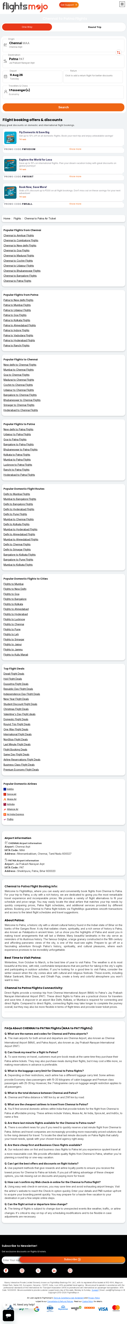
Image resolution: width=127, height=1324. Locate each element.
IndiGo (9, 789)
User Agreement (77, 1298)
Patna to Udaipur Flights (17, 310)
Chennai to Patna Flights (17, 280)
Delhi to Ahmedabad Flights (19, 534)
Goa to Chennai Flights (17, 374)
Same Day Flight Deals (16, 754)
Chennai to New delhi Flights (20, 245)
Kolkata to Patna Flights (17, 454)
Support (95, 1290)
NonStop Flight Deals (16, 739)
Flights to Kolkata (13, 604)
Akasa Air (10, 799)
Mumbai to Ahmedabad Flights (21, 539)
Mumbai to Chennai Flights (19, 369)
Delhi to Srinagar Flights (17, 549)
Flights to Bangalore (15, 598)
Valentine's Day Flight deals (19, 714)
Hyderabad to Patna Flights (19, 474)
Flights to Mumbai (14, 583)
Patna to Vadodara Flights (18, 335)
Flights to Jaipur (13, 644)
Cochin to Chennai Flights (18, 384)
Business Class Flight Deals (19, 764)
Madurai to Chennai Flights (19, 379)
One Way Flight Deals (16, 729)
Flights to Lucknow (14, 619)
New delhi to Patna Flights (18, 429)
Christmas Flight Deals (16, 708)
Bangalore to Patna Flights (19, 444)
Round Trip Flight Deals (17, 724)
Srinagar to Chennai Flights (19, 404)
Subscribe (72, 1259)
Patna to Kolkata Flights (17, 320)
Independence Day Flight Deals (22, 693)
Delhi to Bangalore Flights (18, 504)
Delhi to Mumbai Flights (17, 494)
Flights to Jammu (13, 649)
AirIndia (9, 804)
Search (63, 107)
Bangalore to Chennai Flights (20, 394)
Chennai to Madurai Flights (19, 255)
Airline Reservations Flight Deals (22, 759)
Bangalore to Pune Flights (18, 559)
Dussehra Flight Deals (16, 683)
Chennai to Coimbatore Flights (21, 240)
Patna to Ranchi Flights (17, 345)
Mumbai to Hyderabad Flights (20, 529)
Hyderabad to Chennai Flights (21, 410)
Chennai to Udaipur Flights (19, 265)
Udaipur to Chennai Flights (19, 389)
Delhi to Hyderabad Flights (19, 509)
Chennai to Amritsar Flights (19, 235)
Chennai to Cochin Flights (18, 260)
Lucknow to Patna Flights (18, 464)
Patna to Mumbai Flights (17, 304)
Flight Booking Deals (15, 749)
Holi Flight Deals (13, 678)
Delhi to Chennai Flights (17, 544)
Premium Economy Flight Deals (21, 769)
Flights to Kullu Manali (16, 654)
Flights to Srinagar (14, 639)
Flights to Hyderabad (16, 614)
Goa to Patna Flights (15, 439)
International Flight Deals (18, 734)
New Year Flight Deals (16, 698)
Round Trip (94, 27)
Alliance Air (11, 809)
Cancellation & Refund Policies (60, 1301)
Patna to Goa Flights (15, 315)
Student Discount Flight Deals (20, 704)
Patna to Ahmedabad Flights (20, 325)
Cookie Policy (87, 1301)
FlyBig (8, 819)
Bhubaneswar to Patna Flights (21, 449)
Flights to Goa (11, 593)
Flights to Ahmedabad (16, 609)
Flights (17, 218)
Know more (75, 149)
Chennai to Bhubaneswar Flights (22, 270)
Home (7, 218)
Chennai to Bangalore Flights (20, 275)
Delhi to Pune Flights (15, 514)
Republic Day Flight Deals (18, 688)
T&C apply (22, 139)
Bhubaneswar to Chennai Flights (22, 400)
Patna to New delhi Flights (18, 300)
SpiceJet (10, 794)
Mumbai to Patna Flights (17, 459)
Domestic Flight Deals (16, 719)
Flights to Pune (12, 629)
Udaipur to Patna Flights (17, 434)
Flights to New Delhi (15, 588)
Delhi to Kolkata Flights (17, 524)
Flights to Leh (11, 634)
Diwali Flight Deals (14, 673)
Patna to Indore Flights (16, 330)
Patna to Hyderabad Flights (19, 340)
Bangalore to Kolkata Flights (20, 554)
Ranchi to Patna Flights (17, 469)
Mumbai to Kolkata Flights (18, 564)
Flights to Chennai (14, 624)
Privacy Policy (94, 1298)
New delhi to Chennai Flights (20, 364)
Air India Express (14, 814)
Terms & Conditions (62, 1298)
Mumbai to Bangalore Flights (20, 498)
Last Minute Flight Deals (17, 744)
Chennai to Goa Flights (17, 250)
